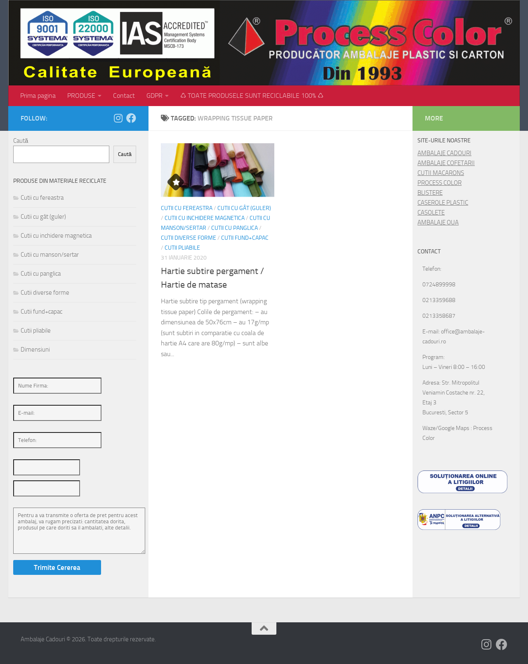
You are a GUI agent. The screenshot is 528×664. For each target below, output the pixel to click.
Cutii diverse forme (188, 237)
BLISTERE (430, 192)
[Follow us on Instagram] (118, 118)
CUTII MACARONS (440, 173)
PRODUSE (81, 95)
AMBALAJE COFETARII (446, 163)
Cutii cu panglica (234, 228)
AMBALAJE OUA (438, 222)
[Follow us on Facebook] (131, 118)
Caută (20, 140)
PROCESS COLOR (439, 183)
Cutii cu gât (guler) (244, 208)
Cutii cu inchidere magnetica (205, 218)
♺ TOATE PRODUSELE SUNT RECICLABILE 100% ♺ (251, 95)
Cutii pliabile (182, 247)
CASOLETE (431, 212)
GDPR (154, 95)
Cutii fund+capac (245, 237)
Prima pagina (38, 95)
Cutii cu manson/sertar (50, 254)
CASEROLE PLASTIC (442, 202)
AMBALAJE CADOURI (444, 153)
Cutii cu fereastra (186, 208)
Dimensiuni (35, 349)
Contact (124, 95)
